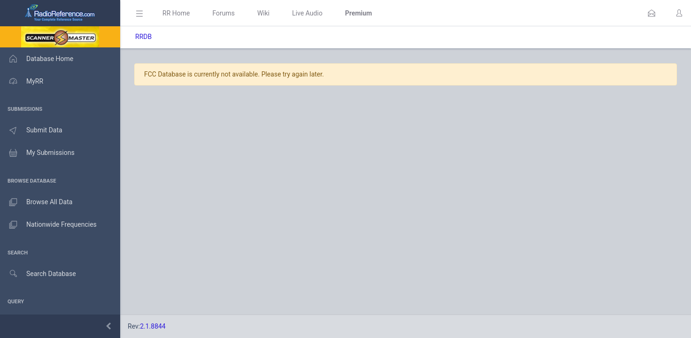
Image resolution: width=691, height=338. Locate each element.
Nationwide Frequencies (48, 225)
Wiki (263, 13)
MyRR (21, 81)
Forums (223, 13)
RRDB (143, 36)
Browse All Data (36, 202)
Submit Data (31, 130)
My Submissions (37, 153)
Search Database (38, 274)
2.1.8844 (153, 326)
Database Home (36, 58)
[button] (651, 13)
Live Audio (307, 13)
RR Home (176, 13)
